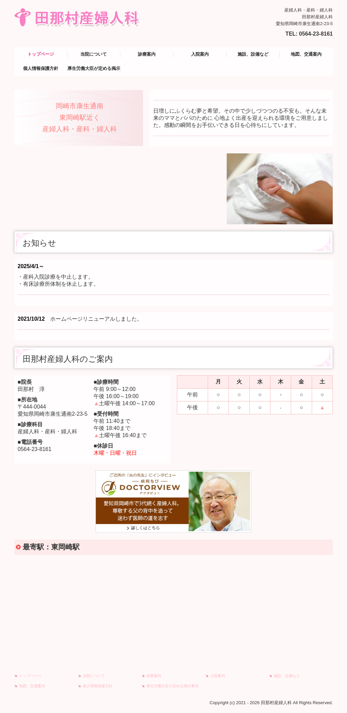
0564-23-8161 (316, 34)
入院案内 (200, 54)
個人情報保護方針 (40, 68)
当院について (93, 54)
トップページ (40, 54)
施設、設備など (253, 54)
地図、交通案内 (306, 54)
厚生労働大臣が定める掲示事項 (94, 68)
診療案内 (147, 54)
